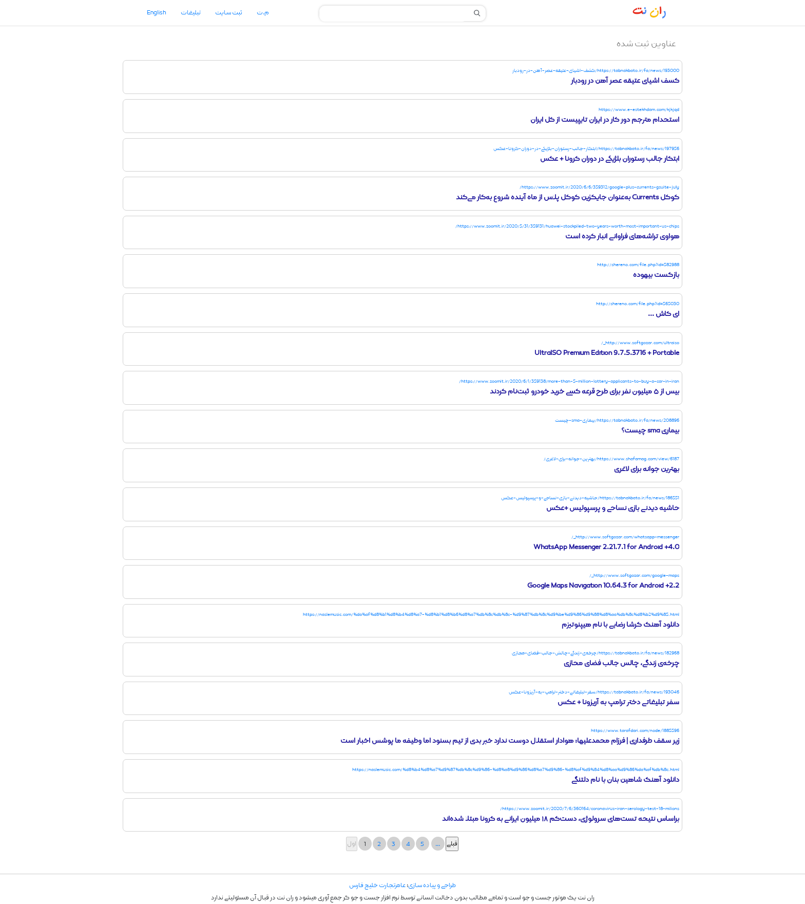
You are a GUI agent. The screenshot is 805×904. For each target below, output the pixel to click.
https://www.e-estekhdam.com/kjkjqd (639, 109)
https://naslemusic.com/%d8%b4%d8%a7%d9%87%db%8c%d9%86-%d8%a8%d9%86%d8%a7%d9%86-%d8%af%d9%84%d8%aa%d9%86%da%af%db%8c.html (515, 769)
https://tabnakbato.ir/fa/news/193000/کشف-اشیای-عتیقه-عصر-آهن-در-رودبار (595, 70)
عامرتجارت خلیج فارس (377, 885)
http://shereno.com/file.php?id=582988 (638, 264)
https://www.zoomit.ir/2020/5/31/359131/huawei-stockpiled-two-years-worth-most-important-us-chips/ (567, 226)
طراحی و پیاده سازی (432, 885)
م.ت (263, 12)
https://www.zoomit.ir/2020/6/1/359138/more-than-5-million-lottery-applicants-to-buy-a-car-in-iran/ (569, 381)
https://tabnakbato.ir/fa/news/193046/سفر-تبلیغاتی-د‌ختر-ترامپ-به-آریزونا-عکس (594, 692)
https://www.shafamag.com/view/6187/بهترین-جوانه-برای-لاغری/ (611, 459)
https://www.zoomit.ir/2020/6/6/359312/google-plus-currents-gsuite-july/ (599, 187)
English (156, 12)
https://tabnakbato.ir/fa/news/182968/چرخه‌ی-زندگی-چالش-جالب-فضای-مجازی (595, 653)
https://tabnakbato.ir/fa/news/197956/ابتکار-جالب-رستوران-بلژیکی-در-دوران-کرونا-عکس (586, 148)
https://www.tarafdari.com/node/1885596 (635, 730)
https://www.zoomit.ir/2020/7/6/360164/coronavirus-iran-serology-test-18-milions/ (589, 808)
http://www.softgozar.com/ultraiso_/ (640, 343)
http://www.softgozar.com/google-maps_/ (634, 575)
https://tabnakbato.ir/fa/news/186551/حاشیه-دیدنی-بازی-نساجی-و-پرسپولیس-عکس (590, 498)
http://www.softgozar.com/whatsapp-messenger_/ (625, 537)
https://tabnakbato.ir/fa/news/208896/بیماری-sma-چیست (617, 420)
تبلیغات (191, 12)
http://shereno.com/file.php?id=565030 (637, 303)
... (437, 844)
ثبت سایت (228, 12)
